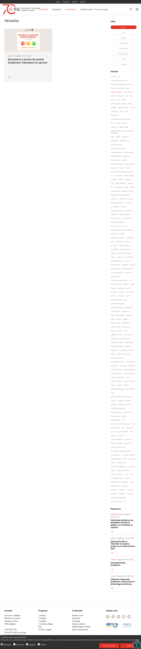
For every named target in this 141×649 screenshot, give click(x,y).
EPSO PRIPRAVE (121, 183)
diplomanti (125, 137)
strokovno (121, 404)
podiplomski (126, 323)
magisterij (125, 265)
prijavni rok (128, 346)
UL (126, 435)
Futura (131, 199)
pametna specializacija (117, 315)
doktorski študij (130, 164)
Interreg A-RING (116, 226)
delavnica (124, 123)
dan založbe (114, 115)
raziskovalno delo (129, 373)
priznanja (123, 350)
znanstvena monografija (118, 497)
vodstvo (120, 474)
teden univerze (115, 428)
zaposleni (130, 490)
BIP (127, 96)
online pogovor (115, 311)
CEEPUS (123, 100)
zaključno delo (115, 482)
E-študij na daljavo (45, 624)
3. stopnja (42, 621)
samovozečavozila (129, 381)
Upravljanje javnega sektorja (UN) (121, 451)
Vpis (40, 627)
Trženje (43, 644)
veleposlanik (131, 466)
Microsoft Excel (115, 276)
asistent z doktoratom (117, 96)
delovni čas (114, 127)
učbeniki (120, 435)
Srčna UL (113, 400)
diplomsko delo (124, 140)
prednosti (114, 338)
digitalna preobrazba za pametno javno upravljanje (122, 132)
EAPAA (121, 179)
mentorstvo (128, 272)
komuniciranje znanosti (125, 253)
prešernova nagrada (117, 346)
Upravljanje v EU (116, 455)
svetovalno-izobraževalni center (120, 424)
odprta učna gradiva (117, 307)
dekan (112, 123)
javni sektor (114, 245)
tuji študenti (124, 431)
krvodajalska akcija (116, 261)
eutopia (132, 187)
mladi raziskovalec (116, 284)
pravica (121, 334)
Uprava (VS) (128, 443)
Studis (58, 2)
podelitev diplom (116, 323)
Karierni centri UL (125, 249)
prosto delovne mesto (117, 358)
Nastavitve (20, 644)
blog (131, 96)
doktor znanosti (115, 160)
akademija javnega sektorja (119, 80)
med (112, 272)
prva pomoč (114, 365)
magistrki (132, 265)
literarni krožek (115, 265)
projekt (113, 354)
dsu (112, 175)
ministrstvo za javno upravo (119, 280)
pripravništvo (115, 350)
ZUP (124, 501)
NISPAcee (121, 292)
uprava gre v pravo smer (118, 447)
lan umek (126, 261)
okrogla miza (128, 307)
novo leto (128, 296)
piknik (112, 319)
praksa (126, 331)
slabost (119, 385)
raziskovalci (123, 365)
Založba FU (114, 490)
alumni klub (120, 88)
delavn (118, 123)
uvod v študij (131, 459)
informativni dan (124, 214)
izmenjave (122, 234)
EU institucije (118, 187)
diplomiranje (114, 140)
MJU (130, 280)
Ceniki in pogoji (44, 629)
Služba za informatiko (117, 389)
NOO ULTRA (130, 292)
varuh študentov (121, 462)
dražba (128, 168)
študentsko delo (116, 416)
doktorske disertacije (117, 164)
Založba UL (122, 490)
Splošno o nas (77, 615)
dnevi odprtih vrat (116, 144)
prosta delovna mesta (123, 354)
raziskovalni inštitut (129, 369)
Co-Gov (132, 107)
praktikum (114, 334)
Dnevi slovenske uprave (118, 148)
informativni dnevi (116, 218)
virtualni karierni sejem (123, 470)
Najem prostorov (79, 624)
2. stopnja (42, 618)
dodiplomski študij (116, 156)
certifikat (113, 107)
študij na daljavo (116, 420)
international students (117, 222)
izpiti (112, 241)
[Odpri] (46, 56)
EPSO (112, 183)
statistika (127, 400)
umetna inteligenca (117, 439)
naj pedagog (121, 288)
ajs (119, 76)
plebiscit (118, 319)
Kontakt (75, 2)
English (82, 2)
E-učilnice (66, 2)
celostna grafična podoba (118, 104)
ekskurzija (128, 179)
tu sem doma (115, 431)
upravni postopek (116, 459)
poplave (113, 331)
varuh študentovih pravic (118, 466)
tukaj (137, 640)
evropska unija (115, 191)
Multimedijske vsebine (81, 627)
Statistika (32, 644)
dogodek (126, 156)
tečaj (133, 424)
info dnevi (124, 206)
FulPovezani (123, 199)
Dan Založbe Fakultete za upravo (121, 119)
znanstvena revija (116, 501)
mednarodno (119, 272)
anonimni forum (128, 92)
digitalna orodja (124, 127)
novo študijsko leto (116, 300)
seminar (113, 385)
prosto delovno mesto (117, 362)
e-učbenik (114, 179)
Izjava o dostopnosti (80, 629)
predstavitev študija (117, 342)
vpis (131, 474)
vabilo (112, 462)
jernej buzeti (115, 249)
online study (125, 311)
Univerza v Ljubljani (117, 443)
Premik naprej (129, 342)
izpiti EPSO (118, 241)
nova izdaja (120, 296)
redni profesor (120, 377)
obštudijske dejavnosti (117, 303)
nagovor (125, 284)
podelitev (126, 319)
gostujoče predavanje (117, 203)
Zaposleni (76, 618)
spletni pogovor (130, 389)
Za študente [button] (70, 9)
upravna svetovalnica (128, 455)
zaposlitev (122, 493)
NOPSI (113, 296)
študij (124, 416)
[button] (109, 645)
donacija (121, 168)
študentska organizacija (118, 408)
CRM (121, 111)
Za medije (76, 621)
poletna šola (126, 327)
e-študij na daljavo (128, 175)
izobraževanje (130, 237)
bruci (112, 100)
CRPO (126, 111)
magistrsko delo (127, 269)
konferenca (120, 257)
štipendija (114, 404)
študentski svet (127, 412)
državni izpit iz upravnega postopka (121, 172)
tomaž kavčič (130, 428)
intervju (125, 226)
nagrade (113, 288)
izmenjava (114, 234)
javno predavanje (125, 245)
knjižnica (113, 253)
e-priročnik (118, 175)
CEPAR (130, 104)
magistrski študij (116, 269)
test (123, 428)
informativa (114, 214)
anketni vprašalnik (116, 92)
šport (112, 393)
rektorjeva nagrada (116, 381)
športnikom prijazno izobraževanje (121, 397)
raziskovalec (132, 365)
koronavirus (129, 257)
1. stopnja (113, 76)
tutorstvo (114, 435)
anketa (127, 88)
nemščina (114, 292)
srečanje (120, 400)
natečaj (128, 288)
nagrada (132, 284)
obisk (125, 300)
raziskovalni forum (116, 369)
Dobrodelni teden (128, 152)
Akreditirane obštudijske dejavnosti (121, 84)
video (112, 470)
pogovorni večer (116, 327)
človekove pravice (123, 107)
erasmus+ (131, 183)
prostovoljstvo (130, 362)
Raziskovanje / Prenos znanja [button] (94, 9)
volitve (126, 474)
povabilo (119, 331)
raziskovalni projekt (117, 373)
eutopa (126, 187)
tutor (131, 431)
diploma (118, 137)
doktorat (124, 160)
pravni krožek (129, 334)
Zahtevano (7, 644)
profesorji (131, 350)
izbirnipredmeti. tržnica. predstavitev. (122, 230)
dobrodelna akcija (116, 152)
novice (10, 56)
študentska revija (116, 412)
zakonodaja (124, 482)
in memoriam (115, 206)
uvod (124, 459)
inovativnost (127, 218)
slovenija (126, 385)
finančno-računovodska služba (120, 195)
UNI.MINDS (127, 439)
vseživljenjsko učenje (117, 478)
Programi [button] (56, 9)
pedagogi (129, 315)
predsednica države (124, 338)
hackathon (129, 203)
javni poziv (127, 241)
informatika (128, 210)
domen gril (114, 168)
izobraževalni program (117, 237)
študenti (128, 404)
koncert (113, 257)
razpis (112, 377)
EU (112, 187)
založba (131, 482)
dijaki (112, 137)
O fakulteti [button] (43, 9)
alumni (113, 88)
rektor (128, 377)
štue (123, 420)
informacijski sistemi (117, 210)
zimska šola (129, 493)
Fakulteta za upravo (127, 191)
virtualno (113, 474)
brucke (118, 100)
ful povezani (114, 199)
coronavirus (114, 111)
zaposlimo (114, 493)
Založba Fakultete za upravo (119, 486)
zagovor (127, 478)
